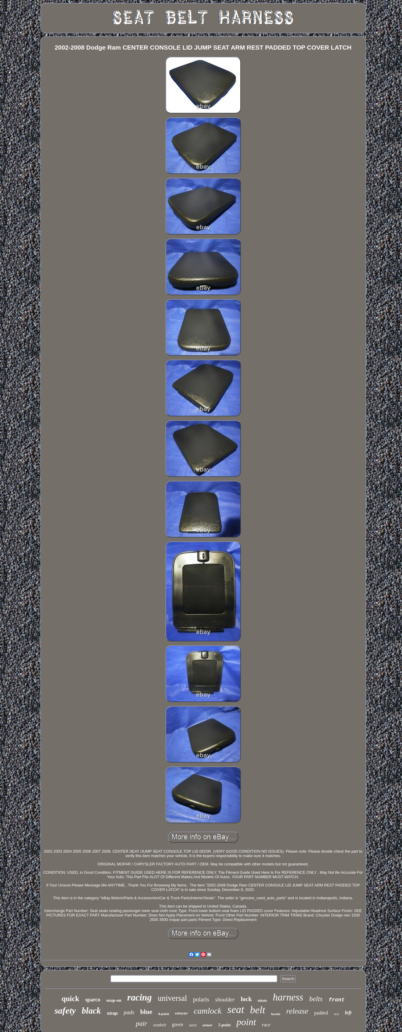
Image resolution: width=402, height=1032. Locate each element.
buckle (275, 1014)
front (336, 1000)
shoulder (225, 999)
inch (336, 1014)
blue (146, 1011)
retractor (181, 1013)
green (177, 1024)
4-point (163, 1014)
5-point (224, 1025)
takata (262, 1000)
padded (321, 1012)
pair (141, 1023)
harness (288, 997)
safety (65, 1010)
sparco (92, 1000)
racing (139, 997)
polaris (201, 999)
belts (315, 999)
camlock (207, 1010)
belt (257, 1009)
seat (235, 1009)
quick (71, 999)
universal (172, 998)
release (297, 1011)
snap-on (113, 1000)
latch (192, 1025)
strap (112, 1013)
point (246, 1022)
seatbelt (159, 1025)
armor (207, 1025)
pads (129, 1012)
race (266, 1024)
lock (246, 999)
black (91, 1010)
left (348, 1012)
